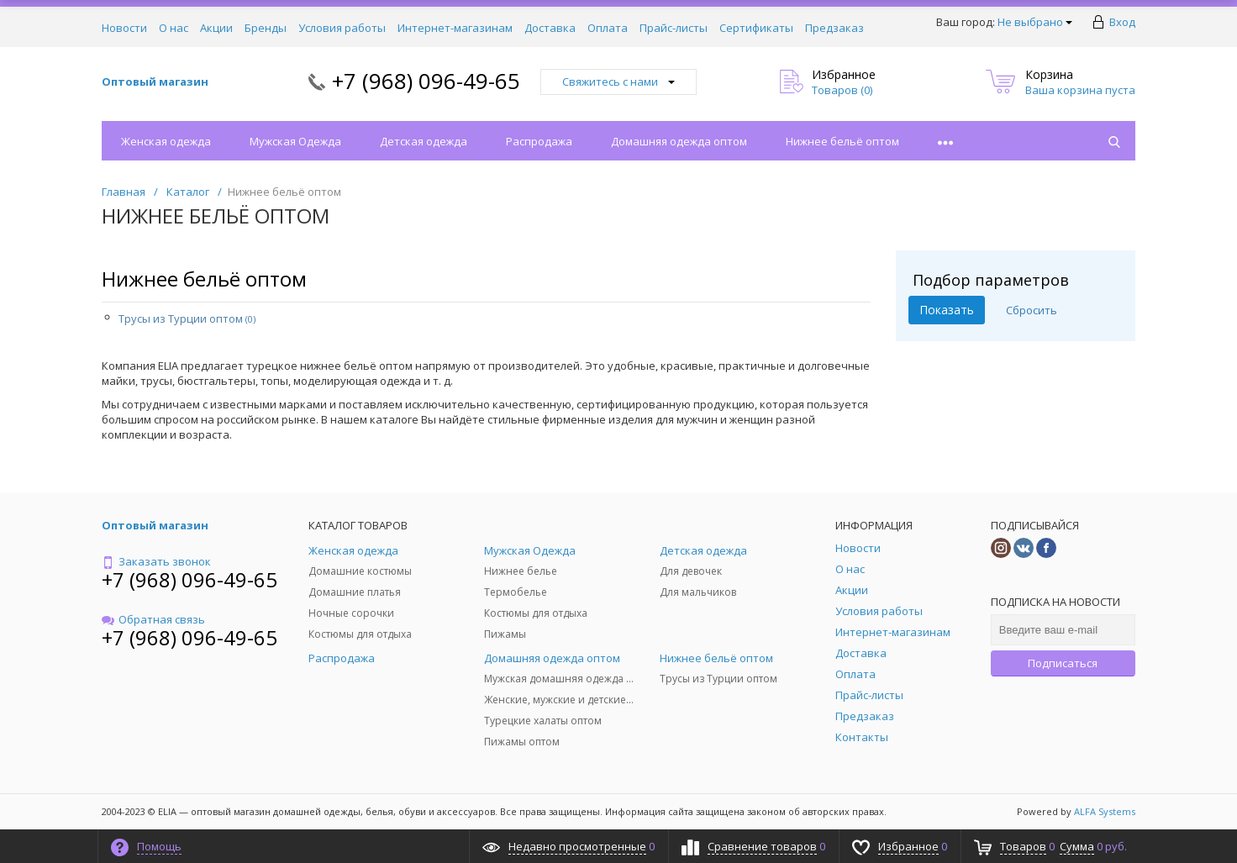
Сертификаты (756, 27)
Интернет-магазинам (455, 27)
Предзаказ (834, 27)
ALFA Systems (1104, 811)
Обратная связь (153, 619)
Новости (124, 27)
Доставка (550, 27)
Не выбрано (1034, 21)
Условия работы (342, 27)
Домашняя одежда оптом (679, 141)
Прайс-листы (674, 27)
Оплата (607, 27)
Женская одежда (166, 141)
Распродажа (539, 141)
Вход (1122, 21)
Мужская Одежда (295, 141)
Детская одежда (423, 141)
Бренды (266, 27)
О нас (173, 27)
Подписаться (1063, 663)
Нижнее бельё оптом (842, 141)
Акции (216, 27)
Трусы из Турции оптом (186, 318)
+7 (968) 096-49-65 (426, 81)
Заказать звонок (156, 561)
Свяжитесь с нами (618, 81)
